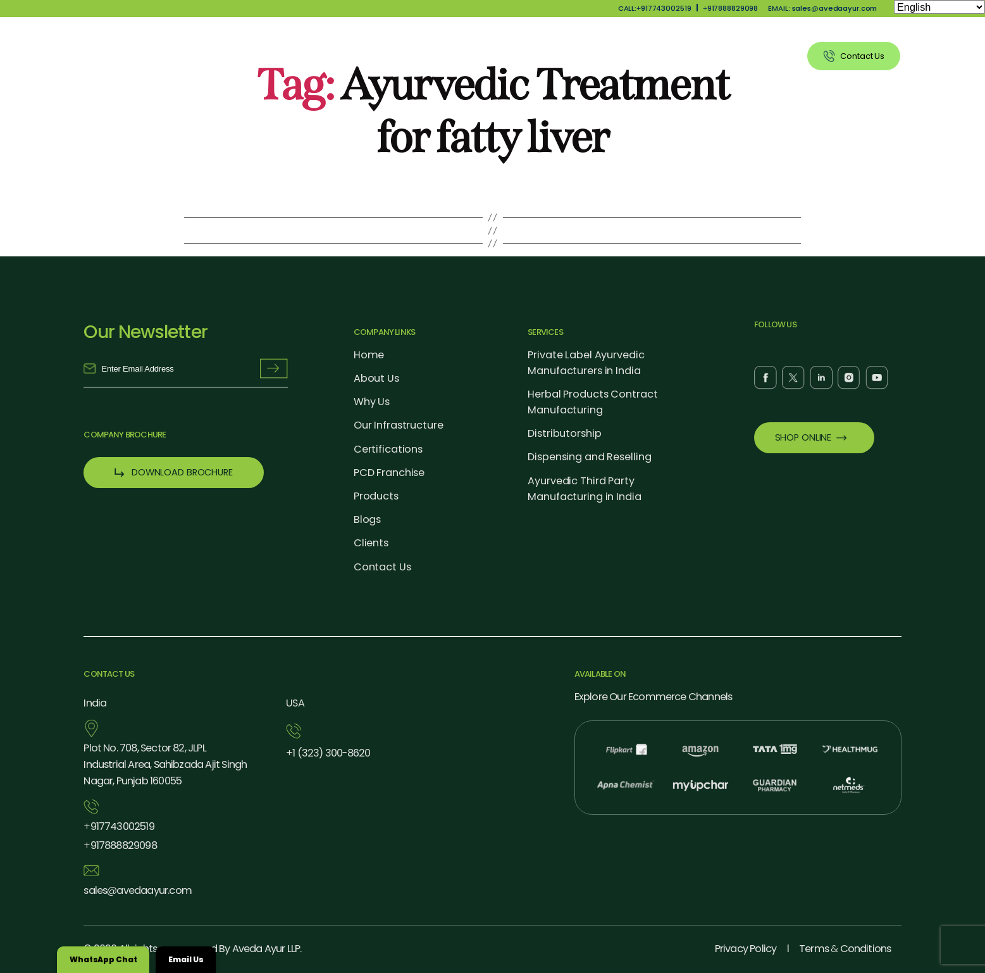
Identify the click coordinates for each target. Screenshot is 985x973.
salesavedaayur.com (138, 890)
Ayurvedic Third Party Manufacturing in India (584, 489)
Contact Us (382, 567)
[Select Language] (939, 7)
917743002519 (119, 827)
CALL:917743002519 (654, 8)
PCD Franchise (389, 472)
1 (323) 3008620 (328, 753)
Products (537, 55)
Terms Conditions (845, 948)
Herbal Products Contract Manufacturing (592, 402)
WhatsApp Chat (103, 959)
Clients (765, 55)
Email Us (185, 959)
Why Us (472, 55)
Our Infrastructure (398, 425)
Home (369, 355)
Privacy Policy (746, 948)
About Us (408, 55)
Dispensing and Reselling (589, 456)
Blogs (367, 519)
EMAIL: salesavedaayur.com (822, 8)
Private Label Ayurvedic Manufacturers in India (586, 363)
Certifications (388, 449)
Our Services (614, 55)
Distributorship (564, 433)
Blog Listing (696, 55)
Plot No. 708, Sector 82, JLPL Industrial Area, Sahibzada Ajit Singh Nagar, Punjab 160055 (165, 764)
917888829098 (730, 8)
